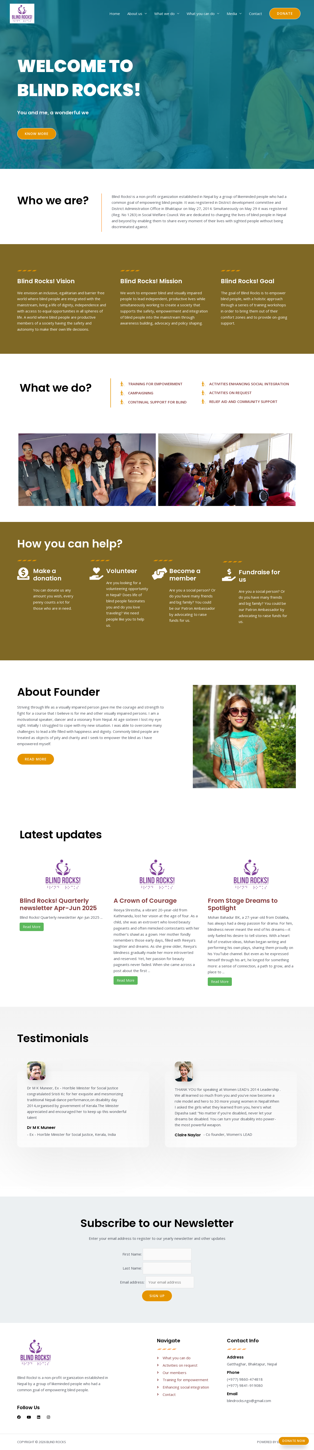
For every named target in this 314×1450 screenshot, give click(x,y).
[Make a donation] (23, 573)
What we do (164, 13)
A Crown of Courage (145, 900)
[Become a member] (159, 573)
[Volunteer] (96, 573)
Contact (255, 13)
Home (114, 13)
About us (134, 13)
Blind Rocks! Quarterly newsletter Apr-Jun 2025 (58, 904)
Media (232, 13)
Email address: (157, 1282)
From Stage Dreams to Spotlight (243, 904)
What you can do (201, 13)
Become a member (184, 575)
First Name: (132, 1254)
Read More (31, 926)
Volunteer (121, 571)
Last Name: (133, 1268)
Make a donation (47, 575)
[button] (285, 13)
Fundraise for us (259, 576)
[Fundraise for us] (229, 575)
